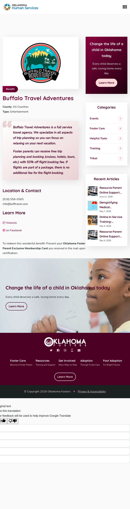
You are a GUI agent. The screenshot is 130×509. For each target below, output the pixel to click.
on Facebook (12, 230)
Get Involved (68, 363)
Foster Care (97, 128)
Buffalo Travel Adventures (38, 98)
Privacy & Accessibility (92, 391)
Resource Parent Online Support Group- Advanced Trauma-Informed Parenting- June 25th (112, 190)
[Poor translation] (12, 421)
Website (10, 223)
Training (95, 148)
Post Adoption (112, 363)
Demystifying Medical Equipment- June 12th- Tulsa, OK (111, 205)
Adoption (90, 363)
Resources (45, 363)
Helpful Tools (98, 138)
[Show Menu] (125, 6)
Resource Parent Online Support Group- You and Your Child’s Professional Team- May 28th (111, 234)
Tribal (93, 158)
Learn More (106, 82)
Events (94, 118)
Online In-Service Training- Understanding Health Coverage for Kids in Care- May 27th (111, 219)
